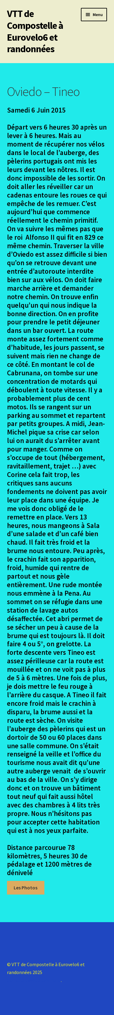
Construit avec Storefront (34, 980)
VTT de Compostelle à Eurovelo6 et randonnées (35, 31)
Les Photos (25, 888)
